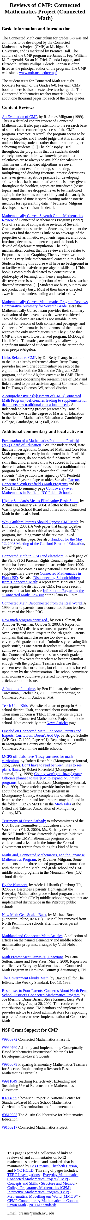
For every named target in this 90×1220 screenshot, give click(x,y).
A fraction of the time (18, 689)
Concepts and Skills (22, 1183)
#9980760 (9, 1048)
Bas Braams (39, 1166)
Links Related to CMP (19, 357)
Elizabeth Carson (64, 1166)
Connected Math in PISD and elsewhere (32, 556)
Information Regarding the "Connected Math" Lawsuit (43, 593)
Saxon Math (16, 1205)
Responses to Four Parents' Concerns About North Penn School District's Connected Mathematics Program (45, 993)
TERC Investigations (23, 1175)
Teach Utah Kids (15, 705)
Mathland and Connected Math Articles (32, 936)
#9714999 (9, 1098)
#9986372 (9, 1039)
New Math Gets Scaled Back (24, 915)
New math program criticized (25, 620)
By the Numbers (14, 885)
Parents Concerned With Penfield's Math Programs (40, 482)
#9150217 (9, 1127)
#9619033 (9, 1115)
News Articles (57, 723)
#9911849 (9, 1081)
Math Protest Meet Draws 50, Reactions (32, 957)
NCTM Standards (42, 1205)
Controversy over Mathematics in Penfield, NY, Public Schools (37, 490)
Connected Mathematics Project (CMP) (37, 1179)
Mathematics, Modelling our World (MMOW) (42, 1196)
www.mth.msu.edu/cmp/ (38, 73)
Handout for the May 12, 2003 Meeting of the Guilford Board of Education (43, 541)
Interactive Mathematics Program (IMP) (38, 1192)
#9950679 (9, 1064)
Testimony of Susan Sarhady (24, 821)
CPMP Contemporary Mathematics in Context (42, 1201)
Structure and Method (58, 1183)
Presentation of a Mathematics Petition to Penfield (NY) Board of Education (40, 443)
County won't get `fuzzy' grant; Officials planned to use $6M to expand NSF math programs (42, 778)
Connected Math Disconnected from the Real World (42, 603)
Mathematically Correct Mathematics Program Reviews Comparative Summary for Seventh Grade (45, 304)
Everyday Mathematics (60, 1175)
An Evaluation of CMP (19, 117)
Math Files (63, 804)
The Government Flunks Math (25, 978)
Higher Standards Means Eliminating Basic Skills (40, 501)
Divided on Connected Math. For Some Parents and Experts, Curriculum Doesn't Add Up (41, 733)
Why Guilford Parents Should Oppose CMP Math (40, 522)
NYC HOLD (24, 1170)
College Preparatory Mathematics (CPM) (39, 1188)
